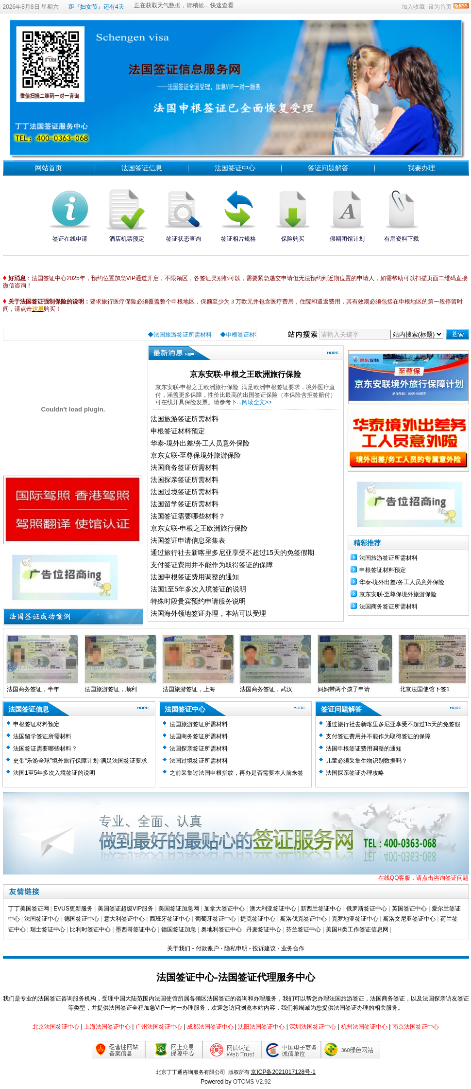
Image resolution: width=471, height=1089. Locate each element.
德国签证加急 (178, 929)
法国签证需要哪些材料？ (188, 516)
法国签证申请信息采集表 (188, 540)
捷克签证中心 (257, 918)
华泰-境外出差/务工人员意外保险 (200, 443)
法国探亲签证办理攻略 (355, 772)
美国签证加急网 (178, 908)
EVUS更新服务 (73, 908)
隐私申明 (236, 948)
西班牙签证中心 (170, 918)
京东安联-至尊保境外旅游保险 (196, 455)
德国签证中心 (81, 918)
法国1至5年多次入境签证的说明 (199, 589)
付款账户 (207, 948)
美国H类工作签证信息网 (357, 929)
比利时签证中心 (90, 929)
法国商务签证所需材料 (185, 467)
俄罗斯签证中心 (366, 908)
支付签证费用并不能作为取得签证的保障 (212, 565)
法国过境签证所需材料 (185, 492)
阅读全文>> (257, 402)
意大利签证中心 (124, 918)
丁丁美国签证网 (28, 908)
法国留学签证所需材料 (185, 504)
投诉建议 (264, 948)
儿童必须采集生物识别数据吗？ (366, 760)
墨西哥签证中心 (136, 929)
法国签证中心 (235, 168)
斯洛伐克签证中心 (303, 918)
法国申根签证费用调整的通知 (195, 577)
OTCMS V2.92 (252, 1081)
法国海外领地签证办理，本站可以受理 (208, 613)
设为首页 (440, 6)
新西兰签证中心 (321, 908)
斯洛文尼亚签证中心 (409, 918)
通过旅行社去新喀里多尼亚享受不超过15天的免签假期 (233, 552)
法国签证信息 (141, 168)
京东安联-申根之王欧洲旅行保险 (245, 374)
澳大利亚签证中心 (273, 908)
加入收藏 (413, 6)
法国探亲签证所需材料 (185, 479)
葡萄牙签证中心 (215, 918)
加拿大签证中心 (224, 908)
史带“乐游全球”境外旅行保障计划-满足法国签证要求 (80, 760)
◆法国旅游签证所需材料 (191, 334)
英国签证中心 (409, 908)
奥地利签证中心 (221, 929)
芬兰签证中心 (303, 929)
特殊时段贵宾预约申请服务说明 (198, 601)
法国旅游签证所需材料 (185, 419)
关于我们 (178, 948)
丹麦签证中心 (263, 929)
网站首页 (48, 168)
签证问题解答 (328, 168)
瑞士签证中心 (47, 929)
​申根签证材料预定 (178, 431)
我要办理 (421, 168)
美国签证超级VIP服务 (125, 908)
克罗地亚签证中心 (355, 918)
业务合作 (292, 948)
